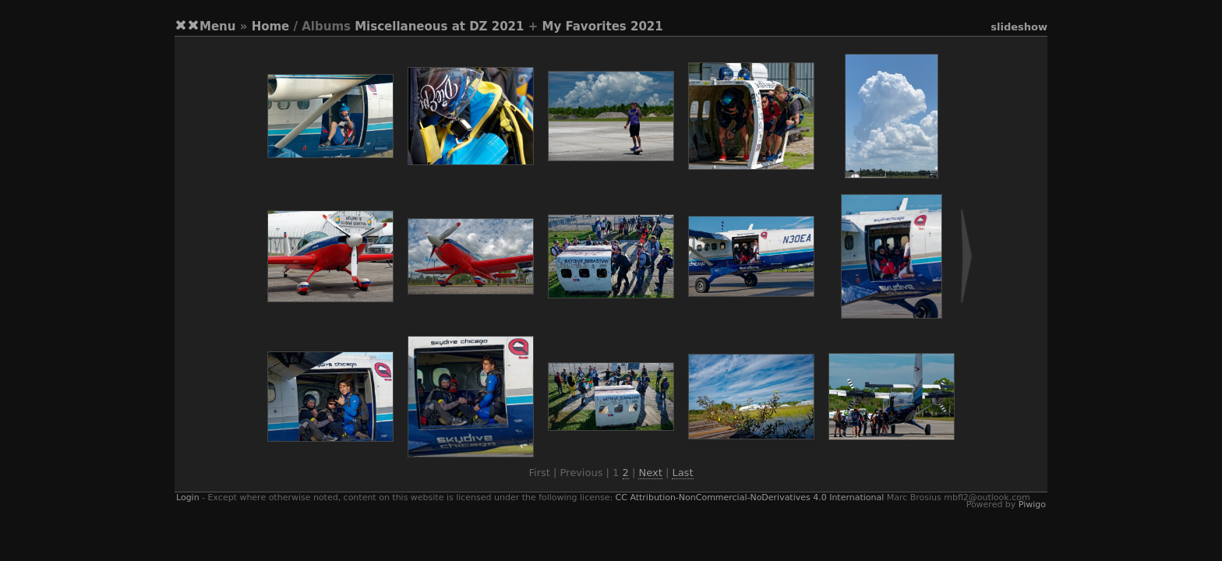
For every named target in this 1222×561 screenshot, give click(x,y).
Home (271, 26)
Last (682, 472)
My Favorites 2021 (602, 26)
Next (650, 472)
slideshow (1019, 27)
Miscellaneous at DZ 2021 (439, 26)
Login (188, 497)
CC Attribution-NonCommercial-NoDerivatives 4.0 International (750, 497)
